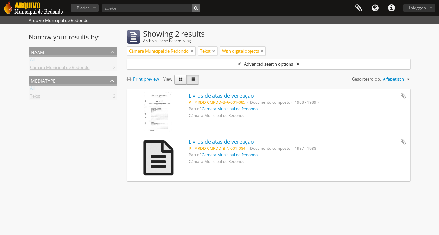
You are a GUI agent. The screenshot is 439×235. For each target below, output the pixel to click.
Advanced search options (268, 64)
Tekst (35, 97)
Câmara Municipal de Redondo (60, 68)
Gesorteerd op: (366, 79)
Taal (375, 8)
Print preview (143, 79)
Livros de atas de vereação (221, 95)
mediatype (43, 80)
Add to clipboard (403, 95)
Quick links (391, 8)
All (32, 61)
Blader (83, 8)
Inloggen (417, 8)
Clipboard (359, 8)
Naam (37, 51)
